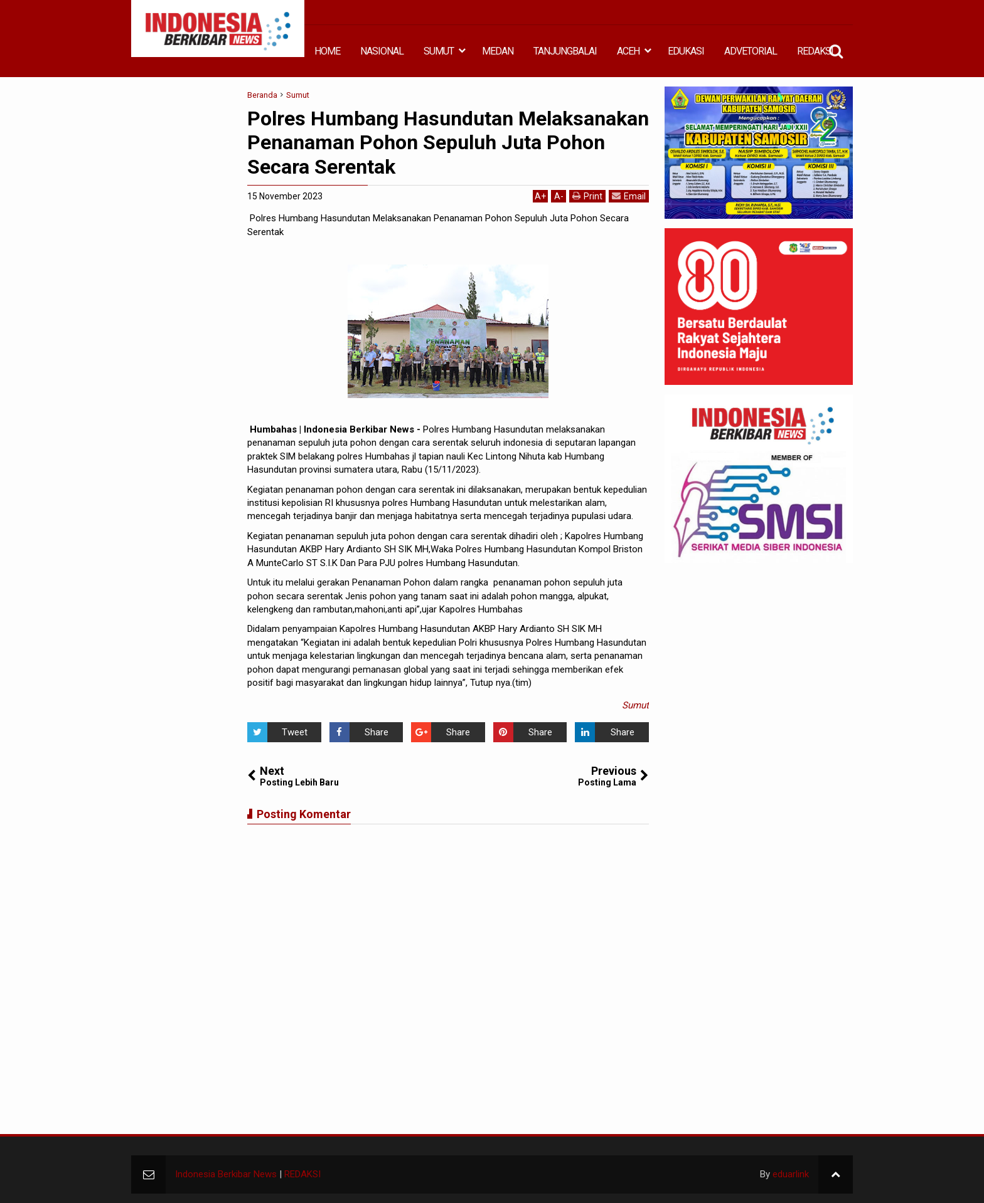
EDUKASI (686, 51)
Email (629, 196)
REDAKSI (815, 51)
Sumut (635, 705)
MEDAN (497, 51)
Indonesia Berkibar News (226, 1174)
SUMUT (439, 51)
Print (587, 196)
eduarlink (791, 1174)
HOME (327, 51)
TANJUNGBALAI (565, 51)
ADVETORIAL (750, 51)
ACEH (628, 51)
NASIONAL (382, 51)
